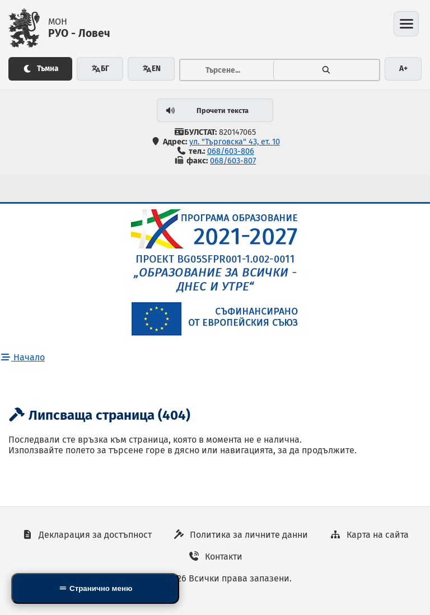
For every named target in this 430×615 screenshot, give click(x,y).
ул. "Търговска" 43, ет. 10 (234, 142)
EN (151, 68)
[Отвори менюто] (406, 23)
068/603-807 (233, 161)
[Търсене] (326, 70)
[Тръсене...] (226, 70)
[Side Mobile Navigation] (95, 588)
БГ (100, 68)
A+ (403, 68)
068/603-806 (230, 151)
